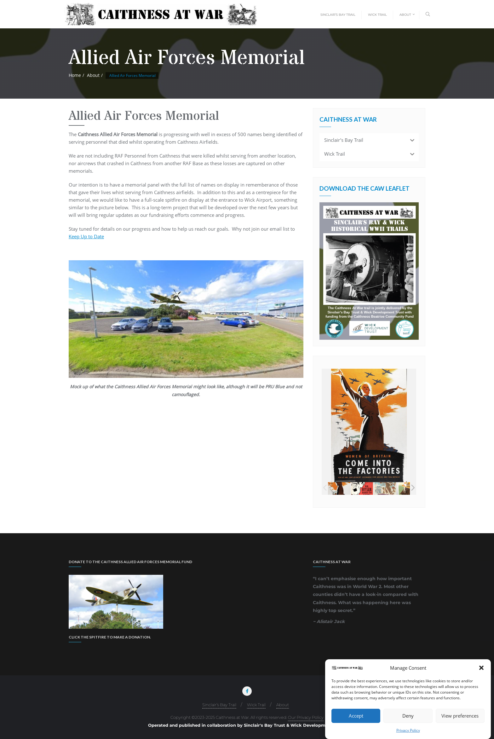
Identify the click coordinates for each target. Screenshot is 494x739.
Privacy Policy (408, 730)
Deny (408, 716)
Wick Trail (256, 704)
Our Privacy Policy (306, 717)
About (93, 75)
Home (75, 75)
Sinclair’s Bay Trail (219, 704)
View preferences (460, 716)
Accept (356, 716)
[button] (481, 668)
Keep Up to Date (86, 236)
